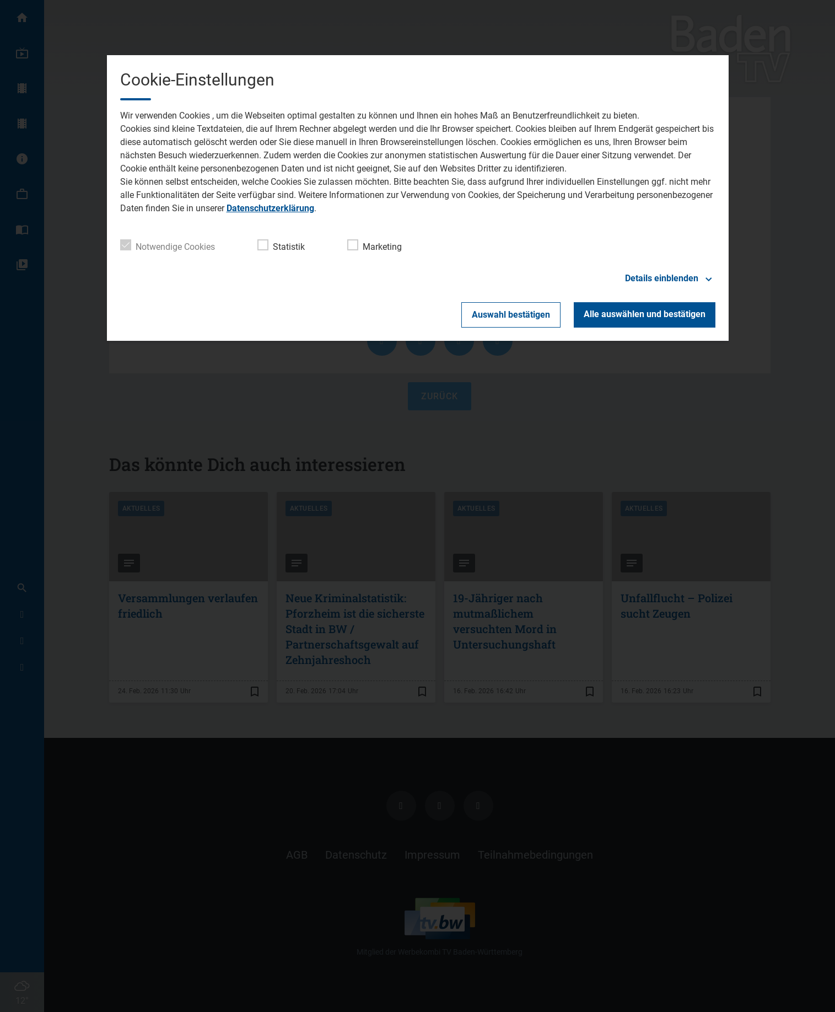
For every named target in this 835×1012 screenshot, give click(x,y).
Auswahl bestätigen (511, 314)
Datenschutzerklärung (270, 208)
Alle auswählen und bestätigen (644, 314)
